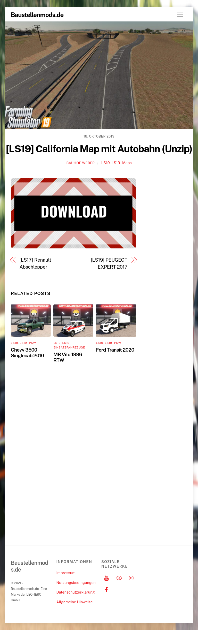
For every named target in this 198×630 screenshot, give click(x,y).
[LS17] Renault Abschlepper (35, 263)
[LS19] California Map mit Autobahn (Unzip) (99, 149)
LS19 (105, 163)
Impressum (65, 573)
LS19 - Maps (122, 163)
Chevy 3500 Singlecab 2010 (27, 352)
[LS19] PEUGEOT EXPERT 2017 (109, 263)
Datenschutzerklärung (75, 592)
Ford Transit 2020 (115, 350)
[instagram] (131, 577)
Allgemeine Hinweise (74, 602)
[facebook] (106, 589)
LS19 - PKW (28, 343)
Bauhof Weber (80, 163)
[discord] (119, 577)
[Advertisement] (166, 255)
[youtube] (106, 577)
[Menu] (180, 14)
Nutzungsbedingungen (75, 582)
